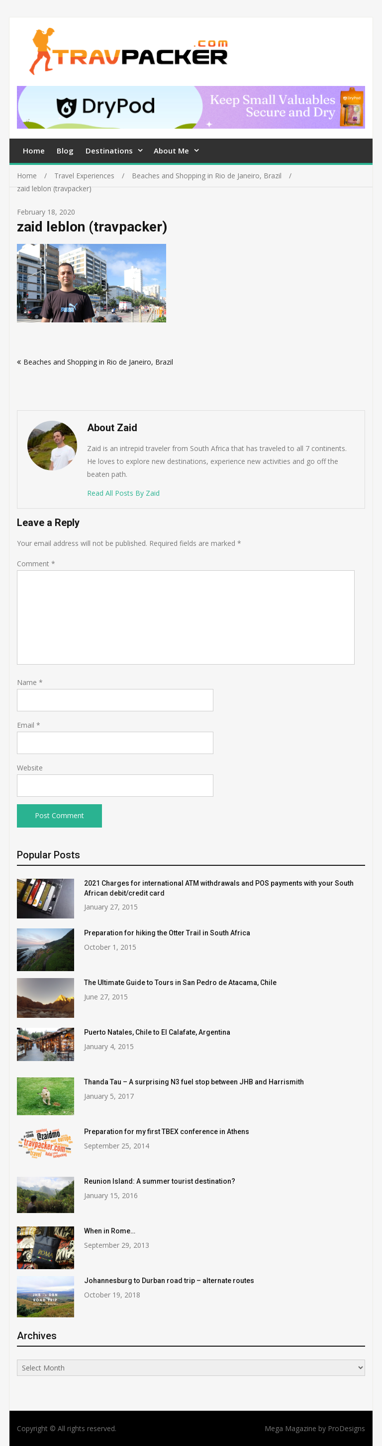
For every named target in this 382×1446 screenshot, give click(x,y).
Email (28, 725)
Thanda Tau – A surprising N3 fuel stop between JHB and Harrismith (194, 1082)
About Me (171, 150)
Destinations (109, 150)
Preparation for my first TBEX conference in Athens (166, 1132)
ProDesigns (346, 1428)
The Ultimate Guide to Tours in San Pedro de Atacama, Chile (180, 983)
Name (30, 682)
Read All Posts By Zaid (123, 493)
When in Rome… (109, 1231)
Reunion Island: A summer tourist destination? (159, 1181)
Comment (36, 563)
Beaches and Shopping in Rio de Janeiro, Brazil (98, 362)
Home (34, 150)
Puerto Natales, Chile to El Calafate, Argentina (157, 1032)
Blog (65, 150)
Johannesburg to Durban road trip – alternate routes (169, 1281)
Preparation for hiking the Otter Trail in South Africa (167, 933)
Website (30, 767)
